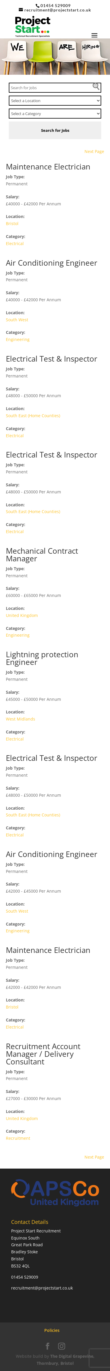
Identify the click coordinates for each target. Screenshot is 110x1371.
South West (17, 319)
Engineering (18, 339)
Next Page (94, 151)
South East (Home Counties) (33, 415)
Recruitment (18, 1138)
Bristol (12, 223)
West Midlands (20, 719)
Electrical (15, 243)
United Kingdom (22, 615)
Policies (52, 1330)
